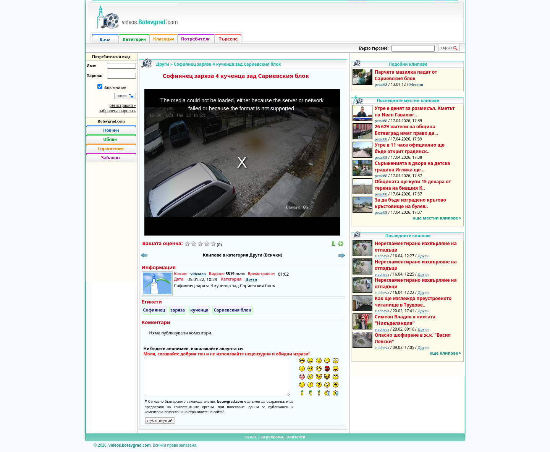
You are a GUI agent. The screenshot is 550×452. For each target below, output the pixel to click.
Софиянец (154, 310)
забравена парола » (117, 110)
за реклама (272, 436)
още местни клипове (435, 218)
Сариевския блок (232, 310)
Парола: (94, 75)
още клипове (444, 353)
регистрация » (122, 105)
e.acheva (382, 255)
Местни (416, 84)
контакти (296, 436)
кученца (199, 310)
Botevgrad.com (111, 121)
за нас (250, 436)
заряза (177, 310)
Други (162, 64)
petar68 (381, 84)
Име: (91, 65)
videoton (197, 273)
